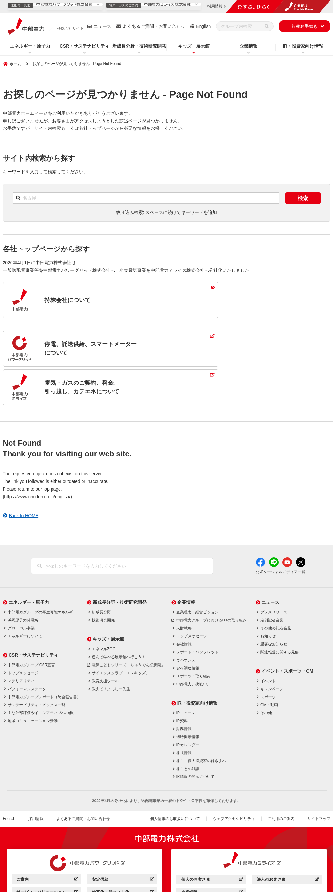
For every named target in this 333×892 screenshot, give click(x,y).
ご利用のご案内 (281, 780)
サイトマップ (318, 780)
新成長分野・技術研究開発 (139, 46)
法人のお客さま (287, 842)
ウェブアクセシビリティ (234, 780)
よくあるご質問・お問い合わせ (154, 26)
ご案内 (47, 841)
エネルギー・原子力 (30, 46)
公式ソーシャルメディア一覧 (280, 533)
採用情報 (36, 780)
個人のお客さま (212, 842)
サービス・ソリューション (47, 854)
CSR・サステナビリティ (85, 46)
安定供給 (122, 841)
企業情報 (249, 46)
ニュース (102, 26)
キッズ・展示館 (194, 46)
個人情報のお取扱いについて (175, 780)
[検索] (267, 26)
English (203, 26)
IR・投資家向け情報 (303, 46)
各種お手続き (304, 26)
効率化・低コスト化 (122, 854)
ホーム (15, 64)
